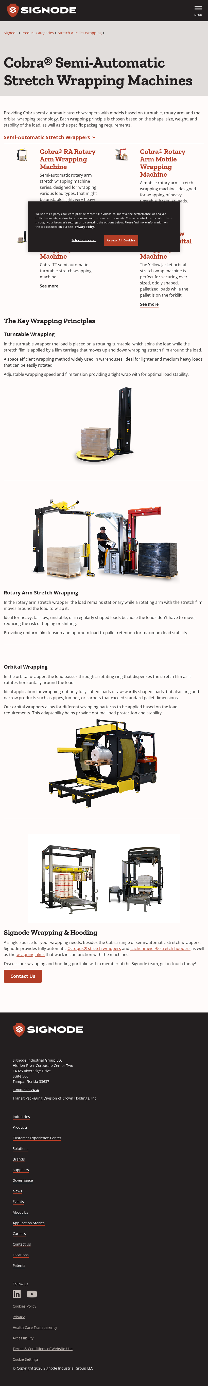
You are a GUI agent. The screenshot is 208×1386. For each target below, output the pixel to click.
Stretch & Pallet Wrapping (80, 32)
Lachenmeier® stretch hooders (160, 948)
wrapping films (30, 954)
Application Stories (29, 1222)
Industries (21, 1116)
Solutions (20, 1148)
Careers (19, 1233)
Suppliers (21, 1169)
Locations (21, 1254)
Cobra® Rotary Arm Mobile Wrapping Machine (162, 162)
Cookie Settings (26, 1359)
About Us (20, 1212)
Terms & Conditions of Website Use (43, 1348)
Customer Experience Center (37, 1137)
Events (18, 1201)
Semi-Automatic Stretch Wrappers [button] (47, 137)
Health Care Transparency (35, 1327)
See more (49, 286)
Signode (11, 32)
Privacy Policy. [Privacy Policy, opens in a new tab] (85, 227)
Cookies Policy (24, 1306)
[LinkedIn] (17, 1294)
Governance (23, 1180)
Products (20, 1127)
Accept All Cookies (121, 240)
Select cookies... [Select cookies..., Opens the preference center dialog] (84, 240)
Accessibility (23, 1338)
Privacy (19, 1316)
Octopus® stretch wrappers (94, 948)
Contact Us (22, 976)
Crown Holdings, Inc (79, 1098)
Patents (19, 1265)
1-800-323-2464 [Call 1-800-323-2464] (26, 1089)
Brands (19, 1159)
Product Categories (38, 32)
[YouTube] (32, 1294)
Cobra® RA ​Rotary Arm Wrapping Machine (67, 159)
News (17, 1191)
